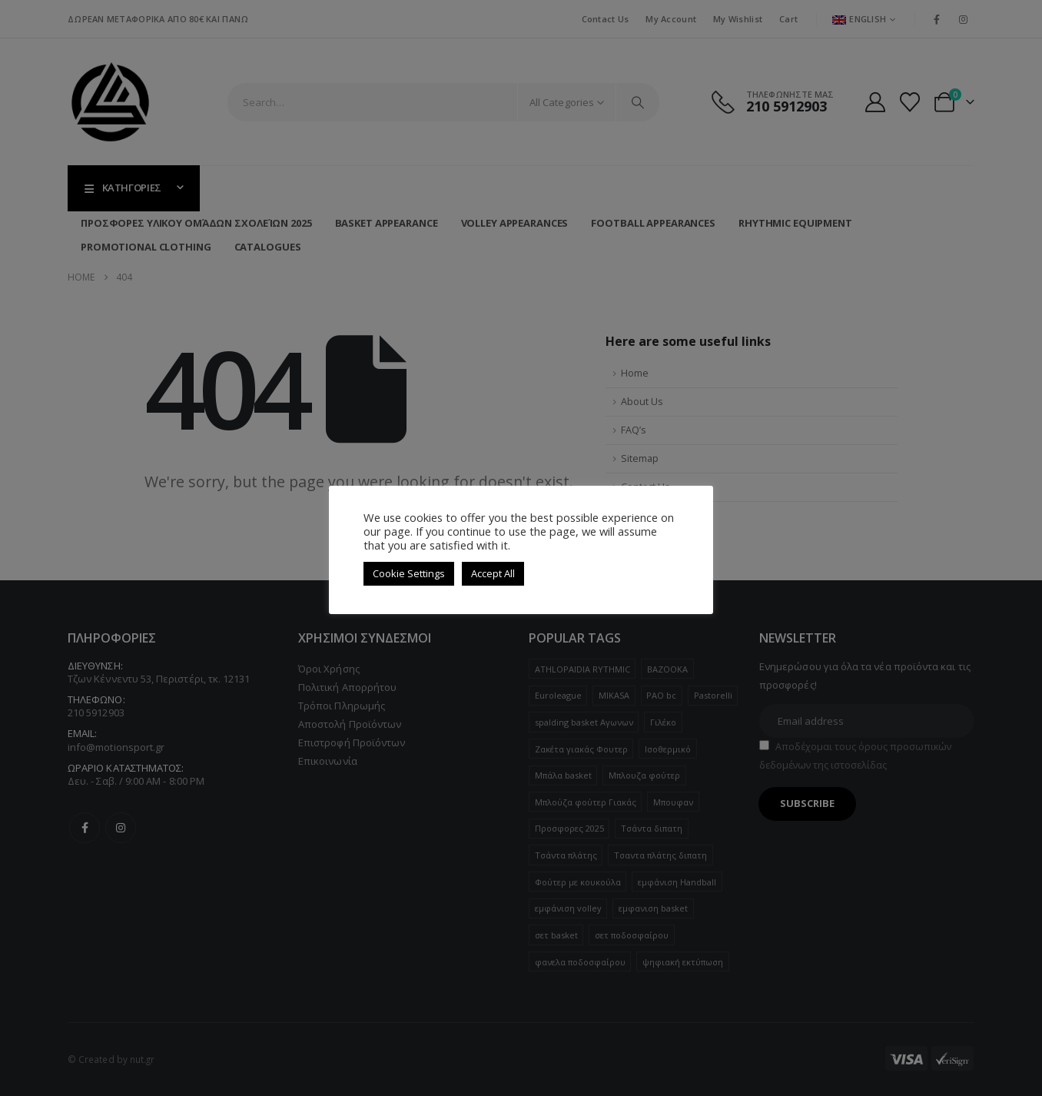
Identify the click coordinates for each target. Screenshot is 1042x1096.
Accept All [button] (493, 573)
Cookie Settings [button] (409, 573)
